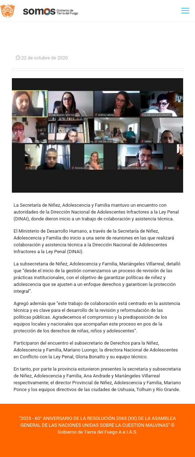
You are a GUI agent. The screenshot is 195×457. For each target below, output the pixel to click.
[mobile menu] (185, 11)
